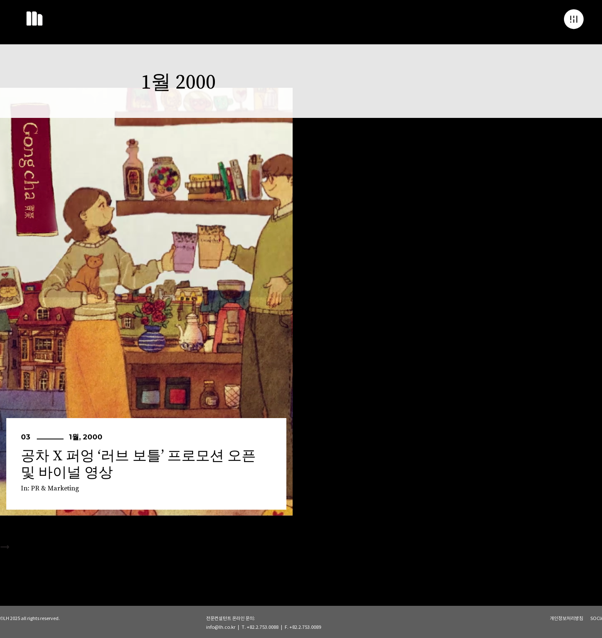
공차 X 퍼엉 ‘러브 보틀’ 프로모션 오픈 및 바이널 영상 (138, 464)
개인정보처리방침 (566, 618)
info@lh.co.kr (220, 627)
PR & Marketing (55, 488)
